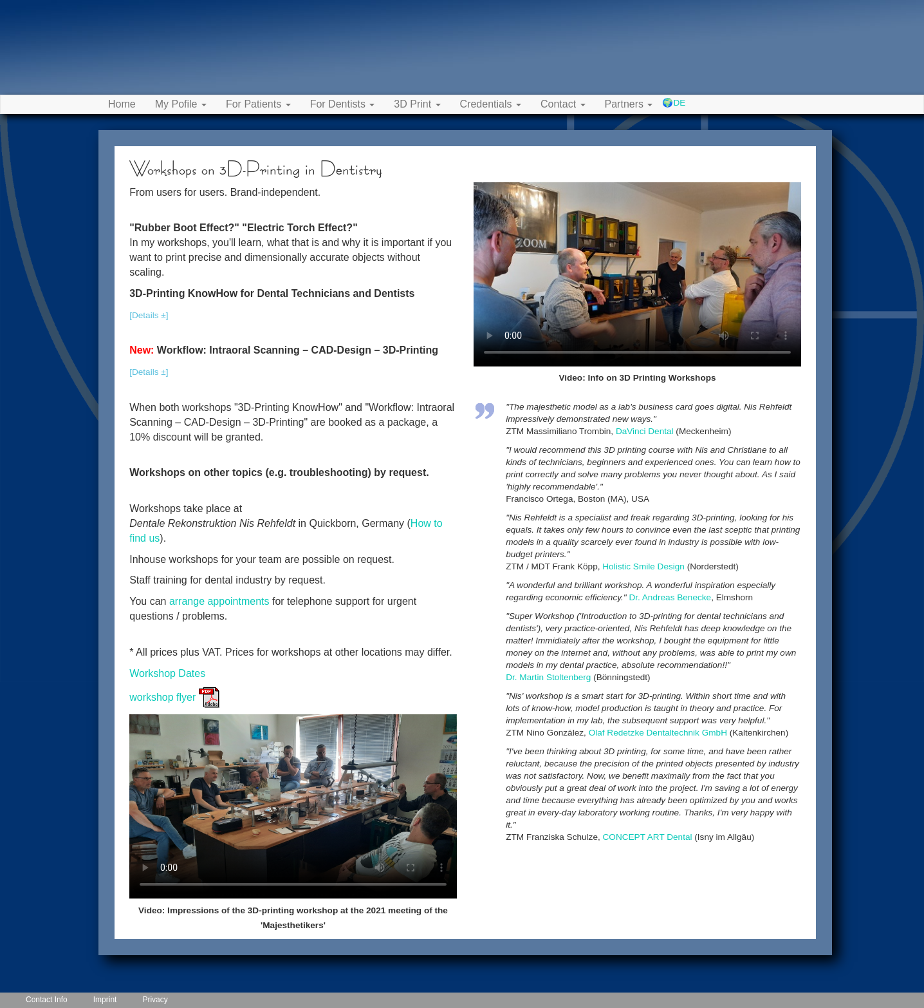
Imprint (105, 999)
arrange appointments (219, 601)
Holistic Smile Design (643, 566)
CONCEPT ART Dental (647, 837)
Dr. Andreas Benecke (670, 597)
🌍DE (673, 103)
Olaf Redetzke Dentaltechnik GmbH (658, 732)
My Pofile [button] (181, 104)
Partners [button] (629, 104)
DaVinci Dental (645, 431)
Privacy (154, 999)
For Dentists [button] (342, 104)
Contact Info (47, 999)
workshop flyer (174, 697)
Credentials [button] (490, 104)
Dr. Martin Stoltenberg (548, 677)
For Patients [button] (258, 104)
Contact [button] (563, 104)
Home (122, 104)
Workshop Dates (167, 673)
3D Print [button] (417, 104)
